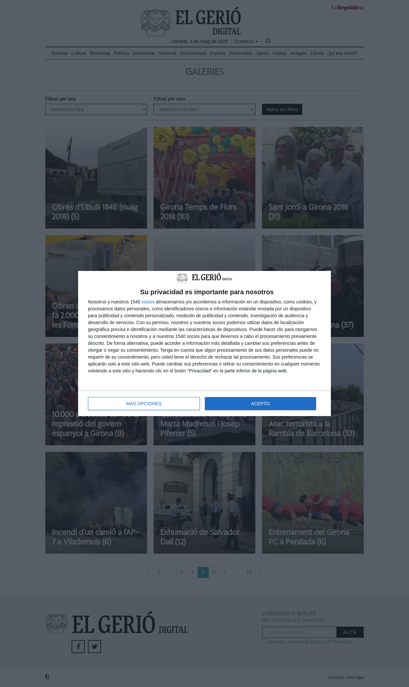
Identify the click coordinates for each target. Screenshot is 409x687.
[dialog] (204, 343)
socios (148, 301)
